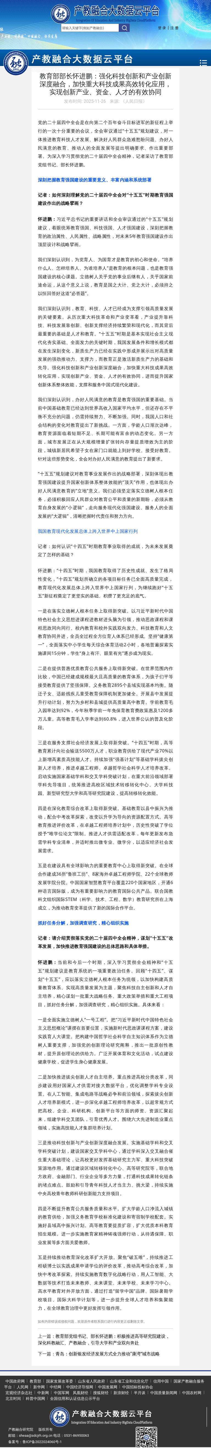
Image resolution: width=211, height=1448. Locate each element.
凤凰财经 (80, 1393)
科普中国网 (35, 1398)
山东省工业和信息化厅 (129, 1381)
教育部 (35, 1381)
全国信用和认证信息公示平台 (75, 1398)
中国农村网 (191, 1393)
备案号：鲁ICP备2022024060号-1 (35, 1442)
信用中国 (161, 1381)
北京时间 (13, 1398)
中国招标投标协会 (137, 1387)
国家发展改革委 (59, 1381)
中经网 (55, 1387)
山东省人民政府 (91, 1381)
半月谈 (139, 1393)
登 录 (162, 28)
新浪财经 (121, 1393)
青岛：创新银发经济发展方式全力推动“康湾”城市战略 (107, 1353)
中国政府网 (15, 1381)
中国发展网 (107, 1387)
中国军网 (61, 1393)
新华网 (39, 1387)
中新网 (43, 1393)
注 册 (174, 28)
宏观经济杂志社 (18, 1393)
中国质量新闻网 (163, 1393)
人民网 (22, 1387)
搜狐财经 (101, 1393)
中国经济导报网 (79, 1387)
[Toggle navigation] (203, 63)
